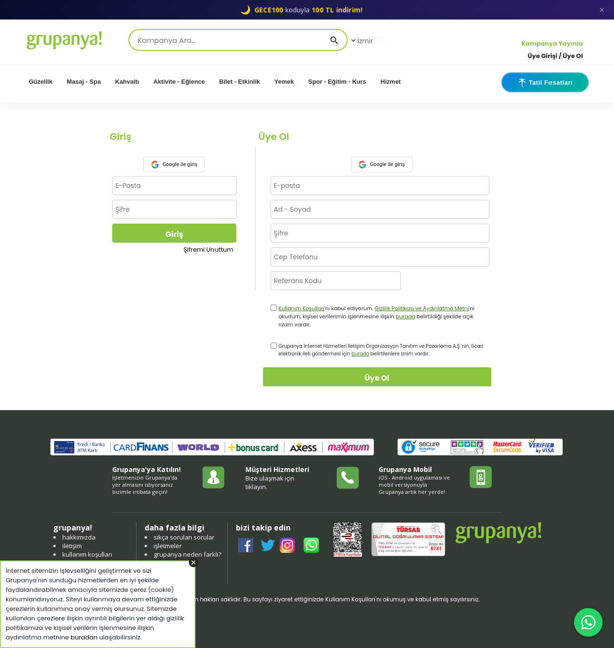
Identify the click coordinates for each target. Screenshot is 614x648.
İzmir (361, 41)
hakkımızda (79, 537)
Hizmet (390, 81)
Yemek (284, 81)
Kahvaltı (127, 81)
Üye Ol (377, 378)
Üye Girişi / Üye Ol (555, 55)
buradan (83, 637)
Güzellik (41, 81)
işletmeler (168, 545)
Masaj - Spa (84, 81)
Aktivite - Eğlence (179, 81)
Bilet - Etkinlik (239, 81)
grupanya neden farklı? (187, 554)
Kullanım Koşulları (302, 308)
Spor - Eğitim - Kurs (337, 81)
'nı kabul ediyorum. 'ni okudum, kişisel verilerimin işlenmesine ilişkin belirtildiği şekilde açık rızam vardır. (377, 316)
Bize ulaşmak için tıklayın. (269, 482)
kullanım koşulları (87, 554)
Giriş (174, 234)
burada (405, 316)
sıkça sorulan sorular (184, 537)
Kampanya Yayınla (552, 43)
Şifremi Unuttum (209, 249)
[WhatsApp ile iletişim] (588, 622)
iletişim (72, 545)
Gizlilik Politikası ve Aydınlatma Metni (422, 308)
